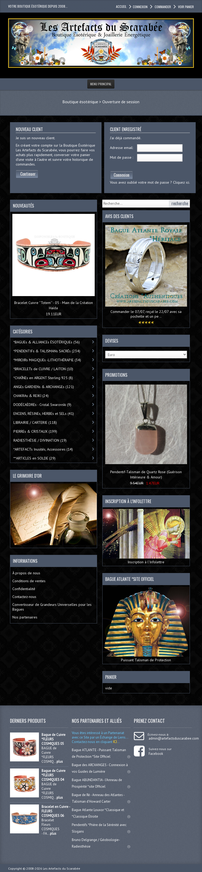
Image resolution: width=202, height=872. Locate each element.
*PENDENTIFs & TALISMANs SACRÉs (46, 351)
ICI (114, 742)
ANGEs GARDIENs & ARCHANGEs (43, 386)
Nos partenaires (24, 617)
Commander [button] (162, 6)
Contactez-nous (24, 596)
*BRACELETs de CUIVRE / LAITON (43, 369)
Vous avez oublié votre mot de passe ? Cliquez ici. (150, 182)
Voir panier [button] (185, 6)
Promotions (116, 375)
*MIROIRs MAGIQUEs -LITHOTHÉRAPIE (47, 360)
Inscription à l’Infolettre (146, 536)
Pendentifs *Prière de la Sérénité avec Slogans (101, 828)
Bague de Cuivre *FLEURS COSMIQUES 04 (53, 775)
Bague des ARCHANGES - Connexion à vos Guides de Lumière (101, 768)
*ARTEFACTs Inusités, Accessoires (43, 449)
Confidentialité (23, 588)
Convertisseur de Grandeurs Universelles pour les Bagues (52, 607)
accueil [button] (121, 6)
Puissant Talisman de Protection (146, 624)
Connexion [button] (140, 6)
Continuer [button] (28, 174)
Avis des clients (119, 216)
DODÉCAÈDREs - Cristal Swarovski (42, 404)
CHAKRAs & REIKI (31, 395)
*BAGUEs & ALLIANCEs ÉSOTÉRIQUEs (46, 342)
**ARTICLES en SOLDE (34, 458)
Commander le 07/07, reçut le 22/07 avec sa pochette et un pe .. (145, 314)
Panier (111, 677)
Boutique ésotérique (80, 101)
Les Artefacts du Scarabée (61, 868)
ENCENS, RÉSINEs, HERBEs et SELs (43, 413)
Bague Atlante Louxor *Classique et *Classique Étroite (101, 813)
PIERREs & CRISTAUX (35, 431)
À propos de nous (26, 573)
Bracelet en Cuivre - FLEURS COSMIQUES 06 (56, 811)
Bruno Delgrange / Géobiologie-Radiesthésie (101, 843)
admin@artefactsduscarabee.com (174, 738)
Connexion (121, 175)
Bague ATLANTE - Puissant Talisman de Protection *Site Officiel (101, 753)
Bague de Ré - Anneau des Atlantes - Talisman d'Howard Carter (101, 798)
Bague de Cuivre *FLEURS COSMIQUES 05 (53, 739)
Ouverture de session (120, 101)
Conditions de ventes (29, 581)
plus (60, 761)
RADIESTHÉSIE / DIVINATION (40, 440)
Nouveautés (23, 206)
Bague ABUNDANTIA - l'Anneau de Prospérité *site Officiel (101, 783)
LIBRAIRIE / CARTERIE (35, 422)
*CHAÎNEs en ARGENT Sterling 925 (43, 377)
